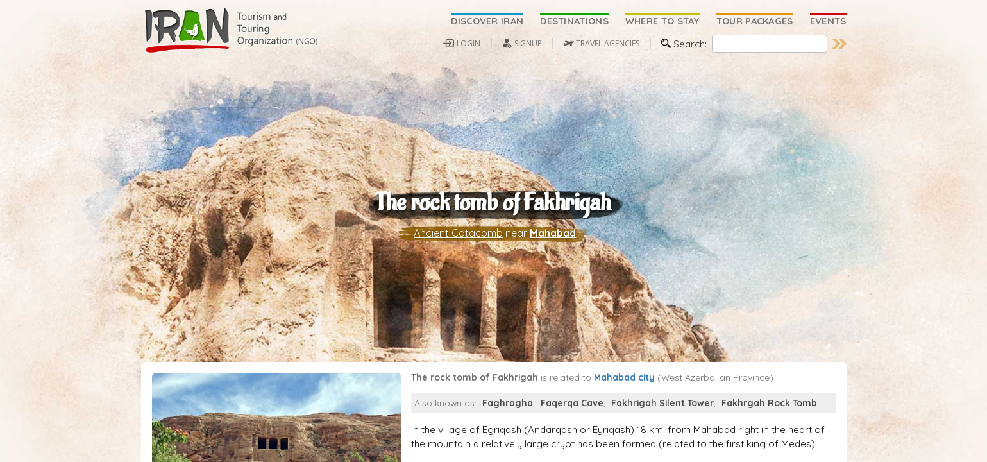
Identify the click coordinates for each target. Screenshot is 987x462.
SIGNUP (528, 43)
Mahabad (553, 244)
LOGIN (468, 43)
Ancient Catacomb (458, 244)
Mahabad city (624, 400)
